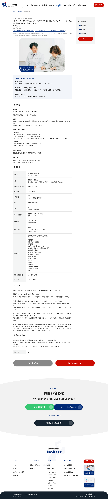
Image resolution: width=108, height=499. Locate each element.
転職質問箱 (50, 480)
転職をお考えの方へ (48, 5)
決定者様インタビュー (53, 475)
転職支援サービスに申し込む (99, 5)
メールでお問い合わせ (70, 468)
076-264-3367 (18, 496)
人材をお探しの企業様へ (57, 422)
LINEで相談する (42, 407)
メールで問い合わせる (72, 407)
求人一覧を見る (38, 363)
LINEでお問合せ (68, 472)
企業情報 (83, 33)
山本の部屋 (50, 488)
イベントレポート (52, 472)
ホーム (26, 5)
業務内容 (83, 26)
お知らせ (49, 465)
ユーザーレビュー (52, 477)
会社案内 (15, 476)
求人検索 (58, 5)
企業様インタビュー (52, 483)
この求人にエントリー (86, 39)
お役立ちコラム (82, 5)
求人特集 (50, 486)
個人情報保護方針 (90, 494)
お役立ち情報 (50, 468)
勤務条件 (83, 29)
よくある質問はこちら (53, 415)
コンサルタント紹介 (69, 5)
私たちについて (35, 5)
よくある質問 (68, 465)
